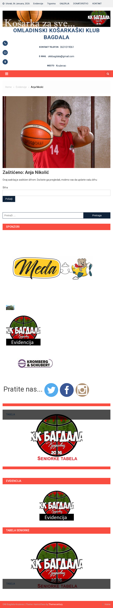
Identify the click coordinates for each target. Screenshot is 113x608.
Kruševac (61, 65)
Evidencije (38, 3)
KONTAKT (97, 3)
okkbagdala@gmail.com (61, 56)
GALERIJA (64, 3)
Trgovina (51, 3)
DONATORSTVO (80, 3)
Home (107, 604)
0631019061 (67, 47)
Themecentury (55, 604)
